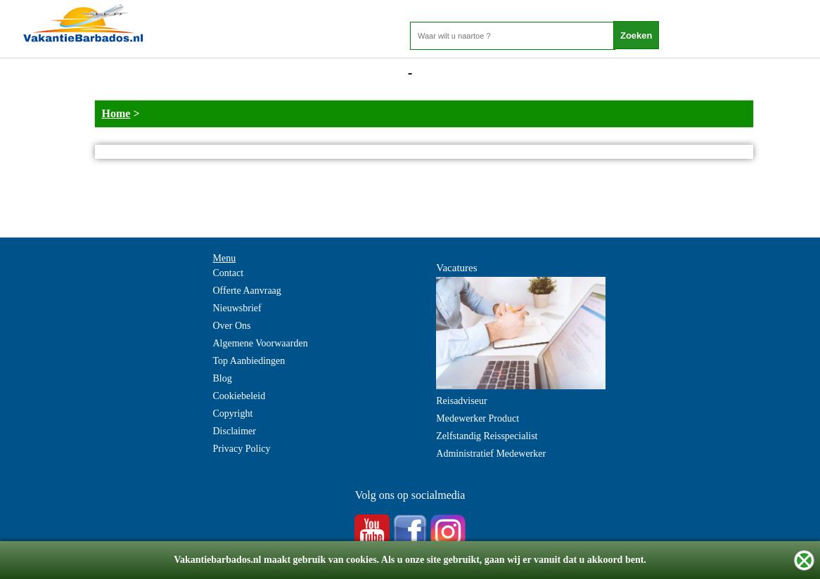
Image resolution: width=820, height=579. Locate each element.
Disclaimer (234, 431)
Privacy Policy (242, 448)
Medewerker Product (477, 418)
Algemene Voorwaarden (260, 343)
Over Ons (232, 325)
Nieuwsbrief (237, 308)
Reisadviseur (461, 401)
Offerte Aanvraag (247, 290)
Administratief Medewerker (491, 453)
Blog (222, 378)
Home (116, 113)
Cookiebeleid (239, 396)
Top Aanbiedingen (249, 361)
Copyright (233, 413)
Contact (228, 273)
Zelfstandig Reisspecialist (486, 436)
